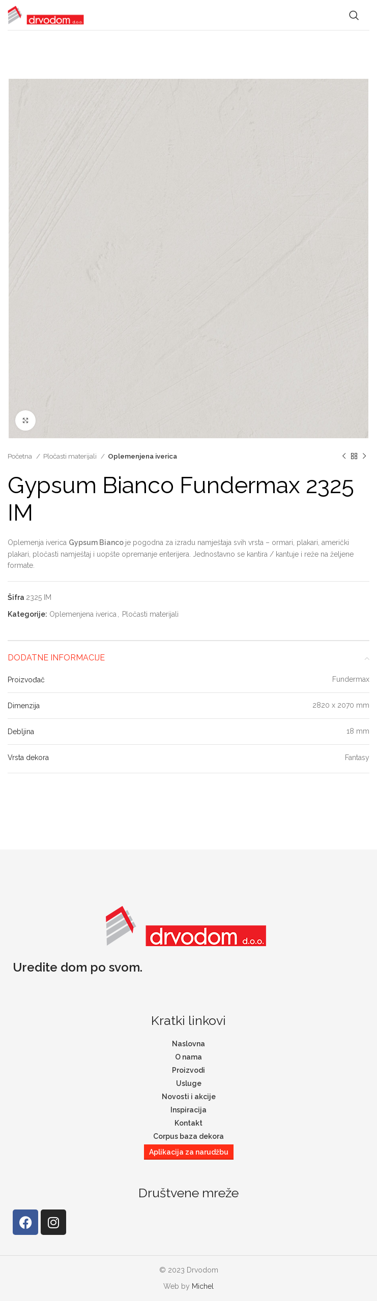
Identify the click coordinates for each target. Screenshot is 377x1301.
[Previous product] (344, 456)
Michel (203, 1286)
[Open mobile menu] (369, 15)
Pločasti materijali (70, 456)
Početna (21, 456)
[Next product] (364, 456)
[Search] (354, 15)
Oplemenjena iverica (142, 456)
